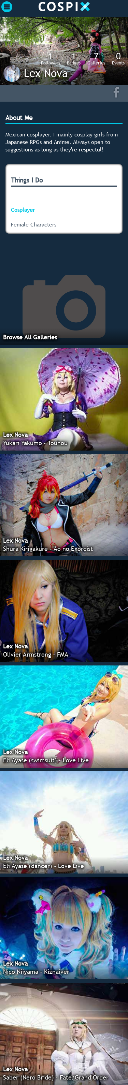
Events (118, 58)
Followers (50, 58)
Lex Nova (46, 73)
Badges (74, 58)
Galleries (96, 58)
